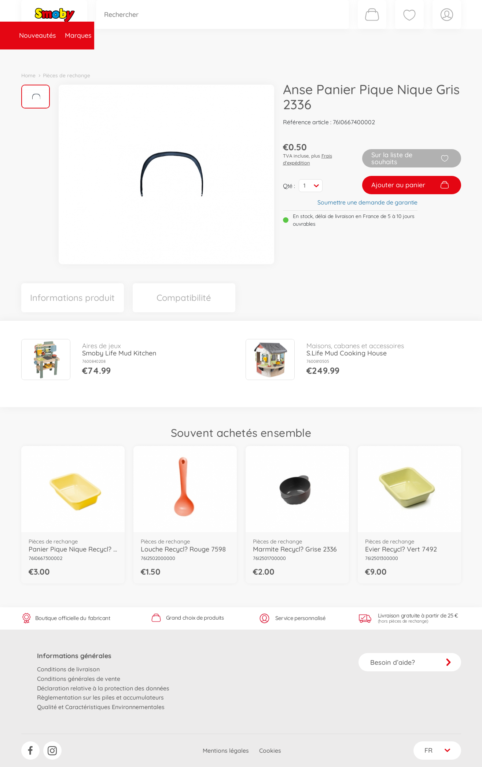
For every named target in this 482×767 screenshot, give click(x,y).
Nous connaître (340, 56)
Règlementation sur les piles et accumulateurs (100, 697)
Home (28, 75)
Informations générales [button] (74, 656)
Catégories (124, 56)
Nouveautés (44, 56)
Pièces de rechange (179, 56)
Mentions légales (226, 750)
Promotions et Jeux (278, 56)
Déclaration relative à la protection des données (103, 688)
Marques (84, 56)
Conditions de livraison (68, 669)
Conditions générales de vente (78, 678)
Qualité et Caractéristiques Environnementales (101, 707)
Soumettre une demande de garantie (367, 202)
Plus (379, 56)
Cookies (270, 750)
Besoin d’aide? (410, 662)
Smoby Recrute (417, 56)
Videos (228, 56)
